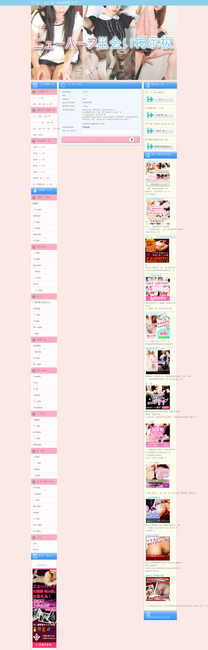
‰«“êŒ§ (36, 531)
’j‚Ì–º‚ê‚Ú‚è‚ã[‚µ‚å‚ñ (156, 313)
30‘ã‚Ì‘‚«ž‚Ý (39, 159)
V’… (160, 99)
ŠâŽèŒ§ (36, 216)
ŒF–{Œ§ (37, 506)
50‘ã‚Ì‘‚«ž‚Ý (39, 172)
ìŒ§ (37, 463)
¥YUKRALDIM (67, 110)
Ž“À (149, 384)
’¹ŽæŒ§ (36, 420)
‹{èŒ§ (36, 519)
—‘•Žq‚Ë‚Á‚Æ (153, 275)
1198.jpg (85, 127)
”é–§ (35, 543)
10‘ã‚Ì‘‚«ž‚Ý (39, 147)
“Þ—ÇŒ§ (37, 401)
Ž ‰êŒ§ (36, 376)
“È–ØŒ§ (36, 259)
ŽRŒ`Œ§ (37, 234)
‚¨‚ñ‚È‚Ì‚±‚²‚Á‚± (153, 161)
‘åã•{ (35, 389)
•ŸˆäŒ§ (36, 321)
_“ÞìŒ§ (37, 290)
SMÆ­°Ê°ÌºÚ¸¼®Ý (155, 349)
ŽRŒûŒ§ (37, 445)
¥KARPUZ (66, 92)
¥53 (63, 95)
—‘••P (150, 422)
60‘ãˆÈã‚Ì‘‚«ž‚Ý (41, 178)
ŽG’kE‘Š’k (38, 135)
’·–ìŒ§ (35, 333)
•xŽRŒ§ (36, 309)
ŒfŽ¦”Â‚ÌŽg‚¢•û (162, 146)
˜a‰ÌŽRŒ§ (37, 408)
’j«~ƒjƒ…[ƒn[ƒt (42, 116)
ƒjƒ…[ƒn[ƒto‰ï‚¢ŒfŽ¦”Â (54, 2)
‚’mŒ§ (36, 475)
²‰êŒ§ (37, 494)
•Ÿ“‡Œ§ (36, 241)
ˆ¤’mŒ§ (36, 358)
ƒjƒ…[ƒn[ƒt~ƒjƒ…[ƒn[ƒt (44, 129)
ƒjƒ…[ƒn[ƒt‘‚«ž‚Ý (42, 104)
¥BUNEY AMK (67, 106)
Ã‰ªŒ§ (37, 352)
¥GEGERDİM (67, 127)
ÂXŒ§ (37, 210)
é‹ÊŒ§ (36, 272)
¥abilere (65, 99)
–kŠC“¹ (36, 203)
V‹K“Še (160, 115)
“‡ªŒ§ (36, 426)
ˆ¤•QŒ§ (36, 469)
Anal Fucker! (152, 535)
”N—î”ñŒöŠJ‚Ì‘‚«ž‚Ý (42, 184)
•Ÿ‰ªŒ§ (36, 488)
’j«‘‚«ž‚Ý (38, 98)
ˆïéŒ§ (36, 253)
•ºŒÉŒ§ (36, 395)
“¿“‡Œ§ (36, 457)
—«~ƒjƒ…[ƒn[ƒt (43, 122)
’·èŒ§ (36, 500)
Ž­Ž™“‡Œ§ (37, 525)
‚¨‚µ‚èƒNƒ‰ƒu (153, 497)
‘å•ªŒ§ (36, 513)
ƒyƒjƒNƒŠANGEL (155, 199)
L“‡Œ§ (36, 438)
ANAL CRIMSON (155, 575)
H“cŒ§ (36, 228)
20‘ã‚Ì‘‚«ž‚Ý (39, 153)
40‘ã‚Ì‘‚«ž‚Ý (39, 166)
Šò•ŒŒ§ (37, 346)
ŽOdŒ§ (37, 364)
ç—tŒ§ (37, 278)
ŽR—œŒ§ (37, 327)
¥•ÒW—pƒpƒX (68, 131)
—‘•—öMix (152, 462)
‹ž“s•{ (35, 383)
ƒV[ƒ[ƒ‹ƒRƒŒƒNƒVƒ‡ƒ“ (161, 237)
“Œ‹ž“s (36, 284)
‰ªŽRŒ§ (37, 432)
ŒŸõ (160, 130)
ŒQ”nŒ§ (37, 265)
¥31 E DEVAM (67, 103)
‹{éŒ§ (36, 222)
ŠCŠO (35, 550)
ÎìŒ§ (36, 315)
